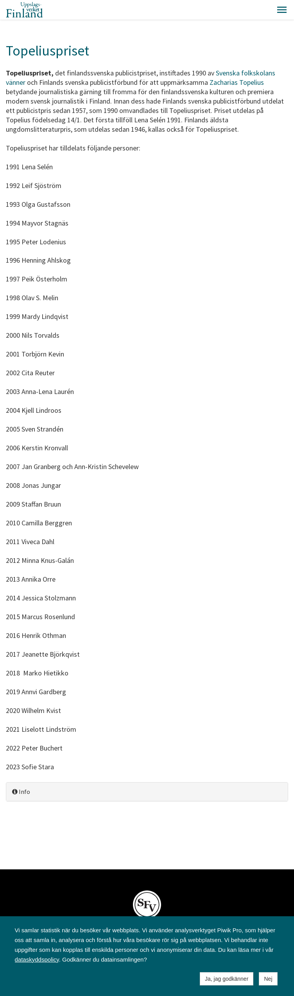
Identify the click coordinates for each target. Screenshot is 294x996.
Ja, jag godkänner (226, 979)
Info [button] (21, 791)
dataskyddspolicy (37, 959)
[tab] (147, 792)
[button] (282, 10)
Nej (268, 979)
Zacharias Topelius (237, 82)
